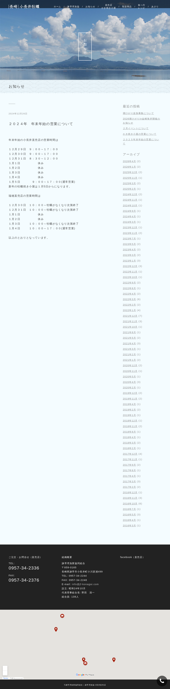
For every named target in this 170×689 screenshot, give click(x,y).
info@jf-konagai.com (85, 584)
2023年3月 (129, 255)
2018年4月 (129, 437)
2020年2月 (129, 387)
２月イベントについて (136, 128)
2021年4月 (129, 343)
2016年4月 (129, 520)
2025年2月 (129, 189)
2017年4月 (129, 476)
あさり (155, 6)
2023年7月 (129, 238)
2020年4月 (129, 382)
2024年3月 (129, 222)
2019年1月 (129, 415)
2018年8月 (129, 431)
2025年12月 (130, 172)
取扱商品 (127, 6)
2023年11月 (130, 233)
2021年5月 (129, 338)
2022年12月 (130, 266)
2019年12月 (130, 393)
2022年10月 (130, 277)
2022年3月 (129, 299)
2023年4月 (129, 249)
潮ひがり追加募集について (138, 113)
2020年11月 (130, 371)
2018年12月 (130, 420)
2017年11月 (130, 459)
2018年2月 (129, 448)
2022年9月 (129, 282)
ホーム (57, 6)
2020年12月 (130, 365)
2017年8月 (129, 470)
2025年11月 (130, 178)
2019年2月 (129, 409)
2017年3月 (129, 481)
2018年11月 (130, 426)
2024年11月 (130, 200)
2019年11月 (130, 398)
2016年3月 (129, 525)
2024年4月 (129, 216)
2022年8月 (129, 288)
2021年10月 (130, 327)
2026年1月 (129, 166)
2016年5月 (129, 514)
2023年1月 (129, 260)
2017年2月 (129, 487)
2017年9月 (129, 465)
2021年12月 (130, 316)
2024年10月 (130, 205)
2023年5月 (129, 244)
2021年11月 (130, 321)
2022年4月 (129, 293)
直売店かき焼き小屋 (108, 6)
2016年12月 (130, 492)
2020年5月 (129, 376)
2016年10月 (130, 503)
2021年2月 (129, 354)
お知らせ (90, 6)
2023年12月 (130, 227)
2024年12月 (130, 194)
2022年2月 (129, 304)
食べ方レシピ (141, 6)
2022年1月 (129, 310)
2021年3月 (129, 349)
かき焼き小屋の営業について (140, 134)
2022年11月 (130, 271)
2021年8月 (129, 332)
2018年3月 (129, 442)
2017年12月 (130, 454)
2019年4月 (129, 404)
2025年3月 (129, 183)
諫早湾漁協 (73, 6)
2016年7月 (129, 509)
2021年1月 (129, 360)
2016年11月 (130, 498)
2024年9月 (129, 211)
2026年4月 (129, 161)
